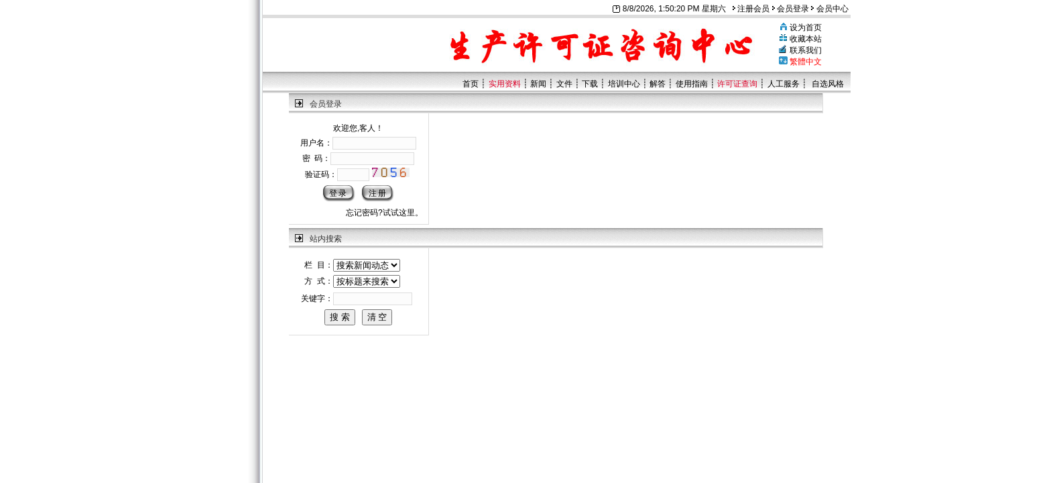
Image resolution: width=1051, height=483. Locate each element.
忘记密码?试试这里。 (384, 212)
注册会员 (751, 8)
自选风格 (828, 84)
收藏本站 (806, 39)
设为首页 (806, 27)
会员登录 (790, 8)
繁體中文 (806, 61)
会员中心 (829, 8)
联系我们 (806, 50)
